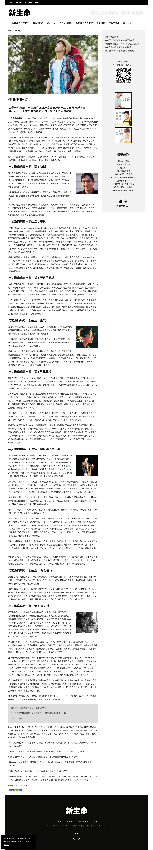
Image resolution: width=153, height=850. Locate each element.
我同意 (6, 845)
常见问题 (127, 23)
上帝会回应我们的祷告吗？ (123, 177)
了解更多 (27, 842)
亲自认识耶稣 (65, 23)
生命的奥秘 (114, 23)
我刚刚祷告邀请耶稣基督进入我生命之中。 (29, 708)
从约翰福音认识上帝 (123, 174)
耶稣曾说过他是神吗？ (123, 190)
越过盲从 (124, 168)
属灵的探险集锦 (123, 171)
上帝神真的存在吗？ (19, 23)
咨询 (36, 2)
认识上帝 (51, 23)
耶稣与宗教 (38, 23)
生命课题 (101, 23)
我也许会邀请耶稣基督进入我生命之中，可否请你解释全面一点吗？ (39, 713)
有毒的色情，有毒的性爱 (123, 184)
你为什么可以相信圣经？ (123, 187)
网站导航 (19, 2)
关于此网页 (28, 2)
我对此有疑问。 (17, 719)
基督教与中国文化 (84, 23)
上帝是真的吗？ (123, 181)
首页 (11, 2)
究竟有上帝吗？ (123, 164)
